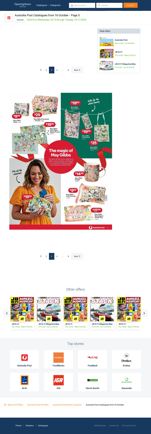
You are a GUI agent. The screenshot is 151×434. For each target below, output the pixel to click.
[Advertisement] (33, 46)
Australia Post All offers (38, 405)
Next (77, 70)
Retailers (30, 425)
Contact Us (114, 425)
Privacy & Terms (129, 425)
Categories (55, 5)
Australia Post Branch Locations (67, 405)
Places (18, 425)
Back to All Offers (13, 405)
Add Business (100, 425)
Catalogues (41, 5)
